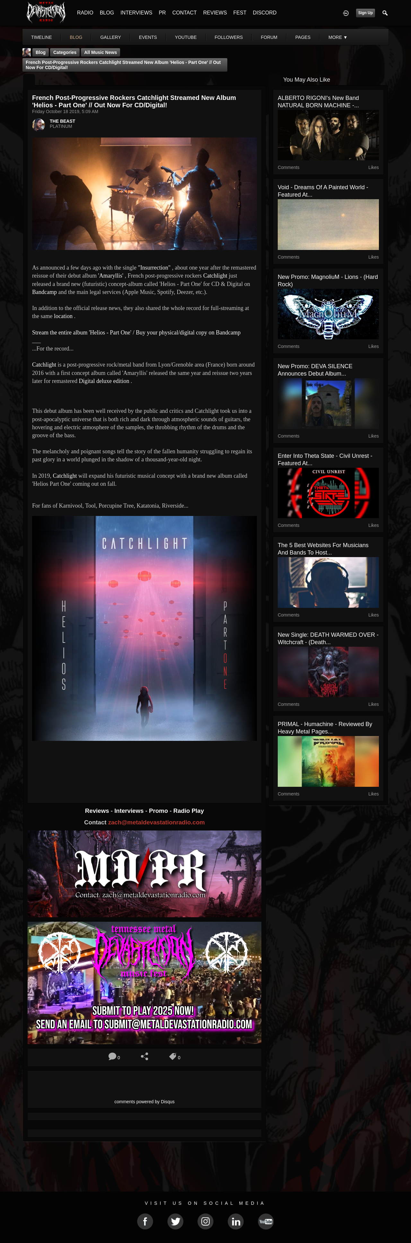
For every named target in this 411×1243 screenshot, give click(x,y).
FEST (240, 12)
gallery (110, 37)
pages (302, 37)
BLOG (107, 12)
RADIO (85, 12)
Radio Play (188, 810)
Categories (64, 52)
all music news (100, 52)
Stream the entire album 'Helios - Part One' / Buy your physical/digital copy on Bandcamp (136, 332)
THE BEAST (62, 121)
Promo (159, 810)
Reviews (98, 810)
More (338, 37)
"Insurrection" (154, 267)
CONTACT (184, 12)
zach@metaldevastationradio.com (156, 822)
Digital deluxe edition (104, 381)
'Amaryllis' (110, 275)
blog (76, 37)
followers (229, 37)
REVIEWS (215, 12)
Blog (41, 52)
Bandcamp (44, 292)
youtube (186, 37)
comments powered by (144, 1101)
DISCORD (264, 12)
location (63, 316)
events (148, 37)
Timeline (41, 37)
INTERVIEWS (136, 12)
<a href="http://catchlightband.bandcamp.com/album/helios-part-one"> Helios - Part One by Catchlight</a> (144, 766)
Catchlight (215, 275)
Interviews (129, 810)
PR (162, 12)
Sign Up (365, 13)
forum (269, 37)
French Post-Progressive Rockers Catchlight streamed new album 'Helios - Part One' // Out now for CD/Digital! (123, 65)
